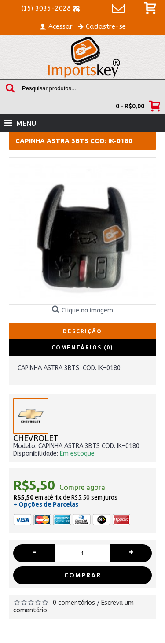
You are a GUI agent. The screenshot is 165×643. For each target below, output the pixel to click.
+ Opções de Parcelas (45, 504)
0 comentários (74, 602)
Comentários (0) (82, 347)
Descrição (82, 331)
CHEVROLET (35, 438)
